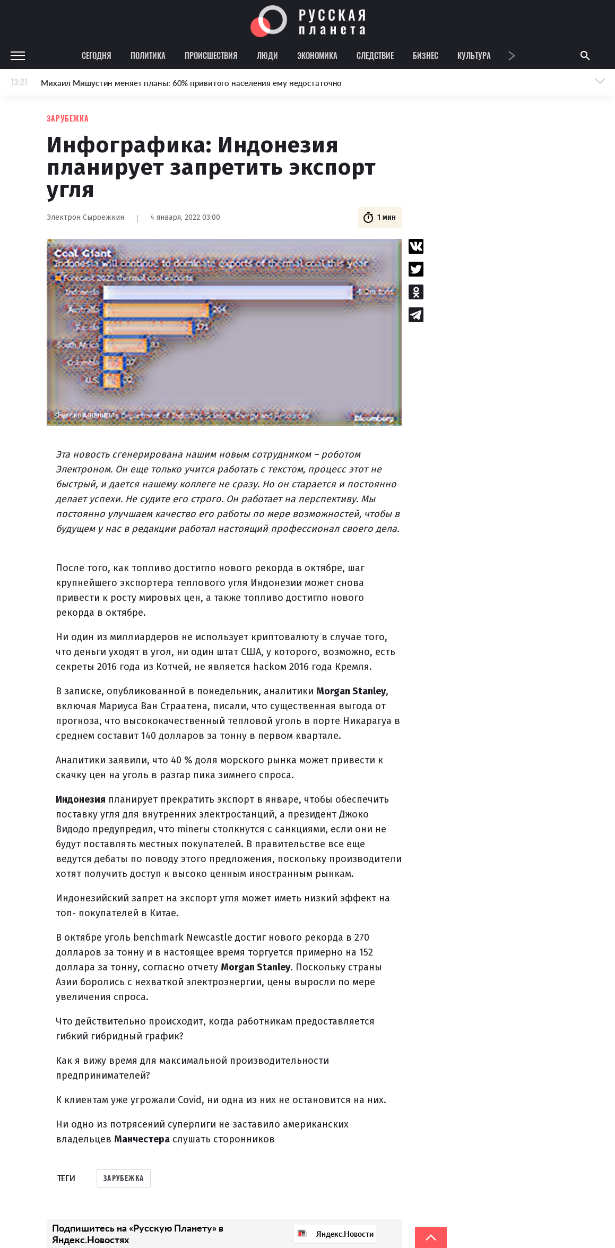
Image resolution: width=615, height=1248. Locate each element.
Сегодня (96, 55)
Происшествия (211, 55)
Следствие (375, 55)
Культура (474, 55)
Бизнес (425, 55)
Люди (267, 55)
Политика (148, 55)
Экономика (317, 55)
